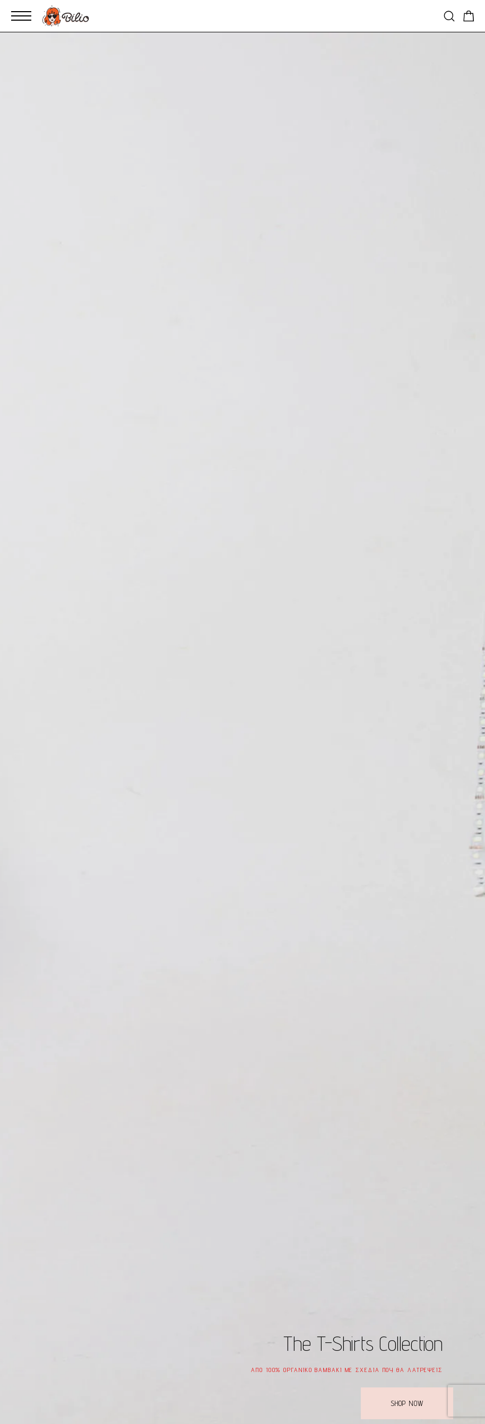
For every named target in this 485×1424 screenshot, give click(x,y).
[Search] (449, 16)
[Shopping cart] (468, 17)
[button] (407, 1403)
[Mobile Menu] (21, 16)
